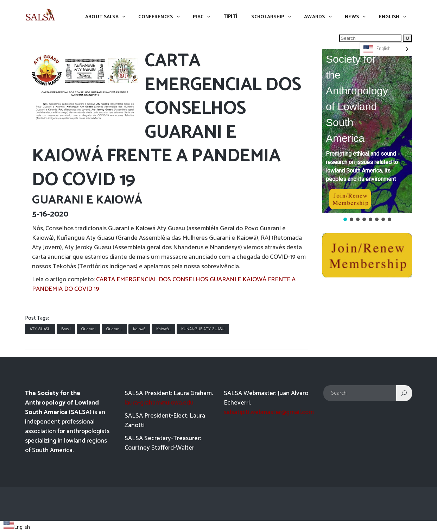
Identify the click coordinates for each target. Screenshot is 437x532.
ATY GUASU (40, 329)
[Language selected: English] (386, 49)
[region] (367, 136)
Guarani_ (114, 329)
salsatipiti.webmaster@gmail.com (269, 412)
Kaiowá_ (163, 329)
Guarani (88, 329)
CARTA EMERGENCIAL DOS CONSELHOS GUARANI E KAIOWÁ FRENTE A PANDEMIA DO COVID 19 (164, 284)
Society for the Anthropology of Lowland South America (357, 98)
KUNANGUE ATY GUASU (202, 329)
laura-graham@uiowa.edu (159, 403)
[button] (367, 131)
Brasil (66, 329)
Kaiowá (139, 329)
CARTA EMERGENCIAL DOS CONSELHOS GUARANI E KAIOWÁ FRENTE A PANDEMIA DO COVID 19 (166, 120)
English (17, 527)
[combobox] (16, 526)
